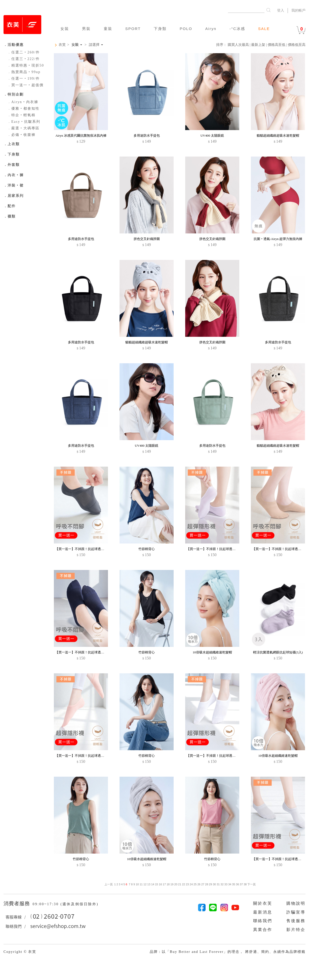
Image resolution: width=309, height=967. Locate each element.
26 (198, 884)
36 (237, 884)
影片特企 (295, 929)
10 (137, 884)
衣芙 (62, 45)
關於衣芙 (262, 903)
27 (202, 884)
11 (141, 884)
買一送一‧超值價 (25, 85)
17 (164, 884)
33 (225, 884)
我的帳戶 (298, 10)
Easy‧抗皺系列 (23, 122)
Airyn (210, 28)
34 (229, 884)
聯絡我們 (262, 921)
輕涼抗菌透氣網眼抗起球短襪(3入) (278, 652)
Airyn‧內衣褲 (22, 102)
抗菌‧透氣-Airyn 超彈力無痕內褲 (278, 239)
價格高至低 (276, 45)
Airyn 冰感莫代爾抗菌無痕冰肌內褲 (80, 135)
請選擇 (94, 45)
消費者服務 (17, 903)
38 (245, 884)
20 (175, 884)
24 (191, 884)
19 (171, 884)
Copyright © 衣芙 (20, 952)
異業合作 (262, 929)
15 (156, 884)
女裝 (64, 28)
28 (206, 884)
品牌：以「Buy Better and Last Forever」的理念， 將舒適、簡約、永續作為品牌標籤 (227, 952)
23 (187, 884)
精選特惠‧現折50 (25, 65)
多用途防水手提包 (147, 135)
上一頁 (108, 884)
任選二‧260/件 (23, 52)
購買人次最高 (238, 45)
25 (195, 884)
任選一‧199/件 (23, 78)
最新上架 (258, 45)
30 (214, 884)
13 (148, 884)
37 (241, 884)
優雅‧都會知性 (23, 108)
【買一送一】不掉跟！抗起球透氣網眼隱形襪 (88, 549)
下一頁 (251, 884)
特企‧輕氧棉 (21, 115)
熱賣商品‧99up (24, 72)
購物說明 (295, 903)
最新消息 (262, 912)
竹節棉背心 (146, 549)
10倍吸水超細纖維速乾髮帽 (212, 652)
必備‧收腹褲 (21, 135)
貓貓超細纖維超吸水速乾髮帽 (278, 135)
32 (221, 884)
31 (218, 884)
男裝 (86, 28)
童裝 (108, 28)
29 (210, 884)
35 (233, 884)
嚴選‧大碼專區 (23, 128)
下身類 (160, 28)
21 (179, 884)
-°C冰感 (237, 28)
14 (152, 884)
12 (144, 884)
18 (168, 884)
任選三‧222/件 (23, 59)
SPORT (133, 28)
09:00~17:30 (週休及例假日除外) (65, 904)
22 (183, 884)
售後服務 (295, 921)
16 (160, 884)
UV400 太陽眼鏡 (212, 135)
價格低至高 (296, 45)
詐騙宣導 (295, 912)
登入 (280, 10)
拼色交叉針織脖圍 (147, 239)
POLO (186, 28)
